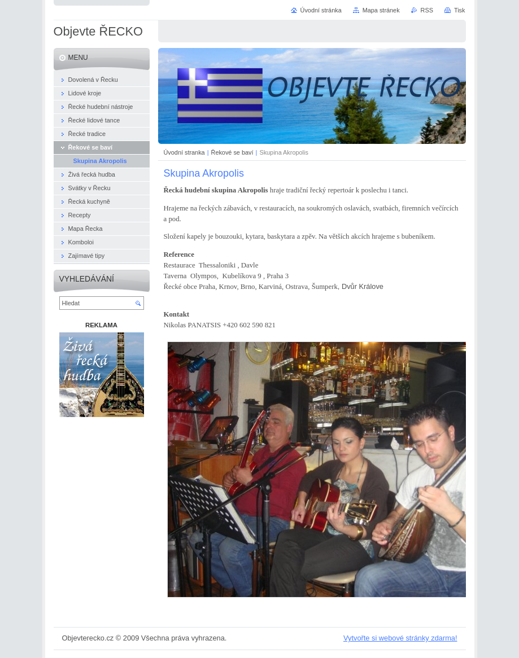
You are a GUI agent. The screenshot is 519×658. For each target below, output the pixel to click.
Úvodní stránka (321, 10)
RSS (427, 10)
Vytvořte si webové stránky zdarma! (400, 638)
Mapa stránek (381, 10)
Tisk (459, 10)
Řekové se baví (232, 152)
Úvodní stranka (184, 152)
